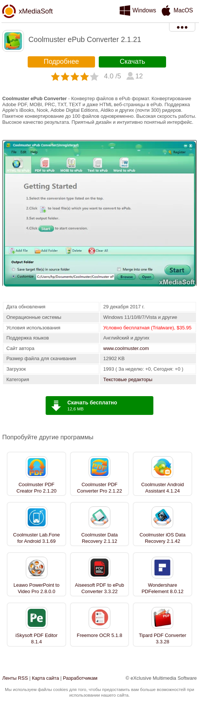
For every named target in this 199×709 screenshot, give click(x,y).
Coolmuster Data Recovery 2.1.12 (99, 538)
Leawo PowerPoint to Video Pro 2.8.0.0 (36, 588)
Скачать (132, 61)
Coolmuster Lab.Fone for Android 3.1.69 (36, 538)
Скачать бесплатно (92, 403)
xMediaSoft (36, 11)
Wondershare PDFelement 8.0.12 (162, 588)
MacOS (183, 10)
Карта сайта (45, 678)
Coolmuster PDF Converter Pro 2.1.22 (99, 488)
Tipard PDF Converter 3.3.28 (162, 638)
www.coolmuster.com (126, 348)
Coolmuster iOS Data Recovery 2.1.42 (163, 538)
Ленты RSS (15, 678)
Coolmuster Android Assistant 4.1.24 (162, 488)
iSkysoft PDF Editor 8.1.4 (36, 638)
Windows (144, 10)
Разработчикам (80, 678)
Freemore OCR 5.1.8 (99, 635)
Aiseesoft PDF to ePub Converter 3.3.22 (99, 588)
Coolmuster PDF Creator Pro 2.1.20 (36, 488)
